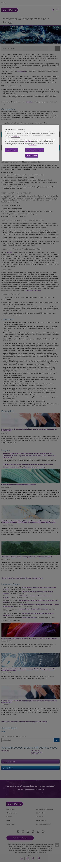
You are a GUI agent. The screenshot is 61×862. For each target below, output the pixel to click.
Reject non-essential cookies (34, 150)
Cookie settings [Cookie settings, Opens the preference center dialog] (11, 150)
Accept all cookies (32, 155)
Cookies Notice (15, 136)
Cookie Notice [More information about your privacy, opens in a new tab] (33, 144)
